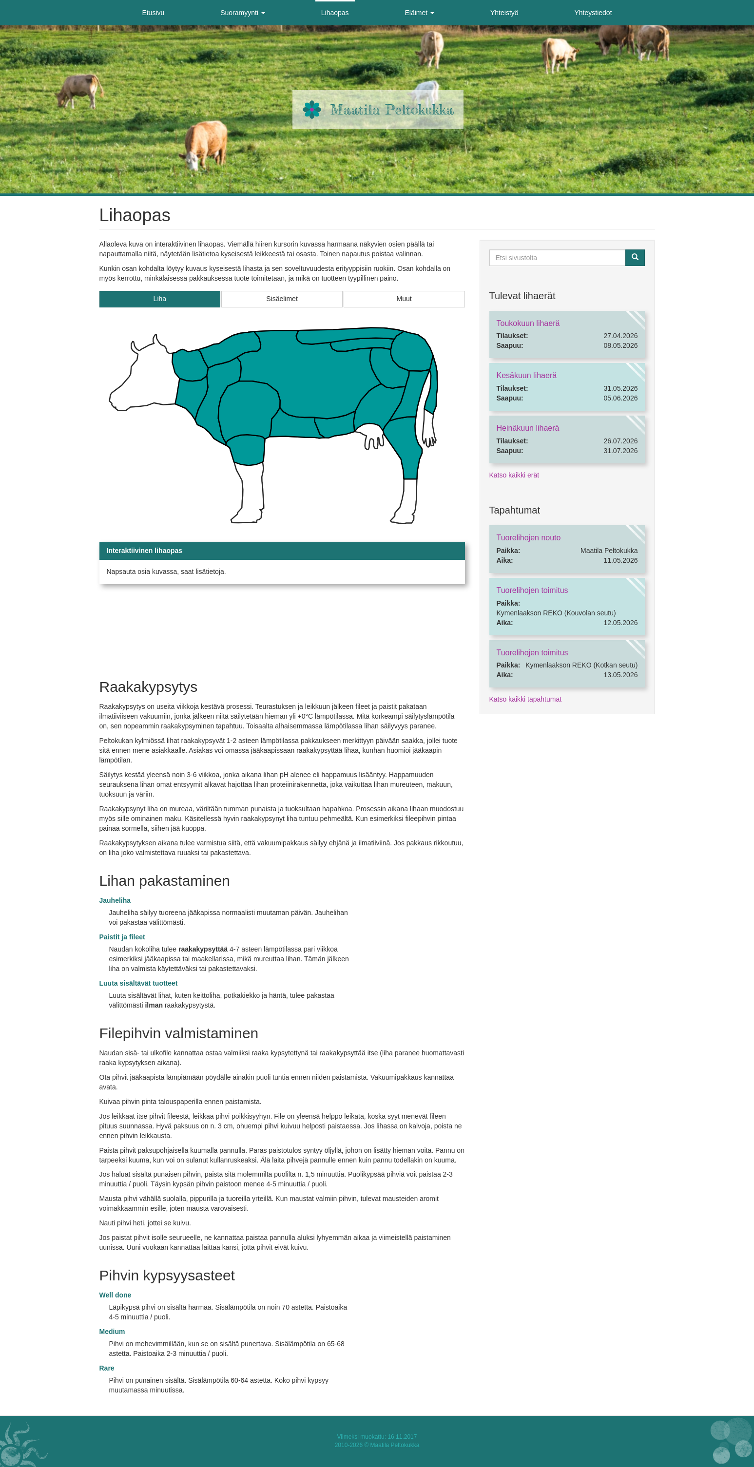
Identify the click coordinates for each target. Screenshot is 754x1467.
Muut (404, 299)
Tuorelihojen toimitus (532, 590)
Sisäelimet (282, 299)
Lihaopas (335, 13)
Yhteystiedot (593, 13)
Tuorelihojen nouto (529, 537)
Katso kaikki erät (514, 475)
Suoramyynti (242, 13)
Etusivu (153, 13)
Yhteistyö (504, 13)
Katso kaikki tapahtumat (525, 699)
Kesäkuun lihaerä (527, 375)
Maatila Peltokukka (392, 109)
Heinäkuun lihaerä (528, 428)
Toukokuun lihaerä (528, 323)
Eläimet (420, 13)
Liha (160, 299)
